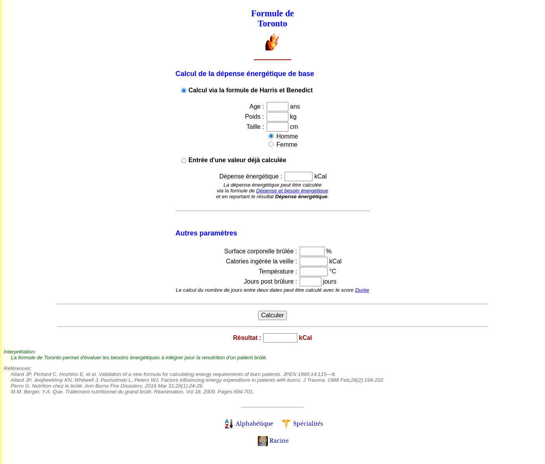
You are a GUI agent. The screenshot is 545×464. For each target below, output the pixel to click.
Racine (273, 440)
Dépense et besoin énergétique (292, 191)
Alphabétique (248, 423)
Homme (286, 136)
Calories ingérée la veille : (262, 261)
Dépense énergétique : (251, 176)
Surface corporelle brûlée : (261, 251)
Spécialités (302, 423)
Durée (362, 290)
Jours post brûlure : (271, 281)
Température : (279, 271)
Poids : (255, 116)
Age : (258, 106)
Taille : (256, 126)
